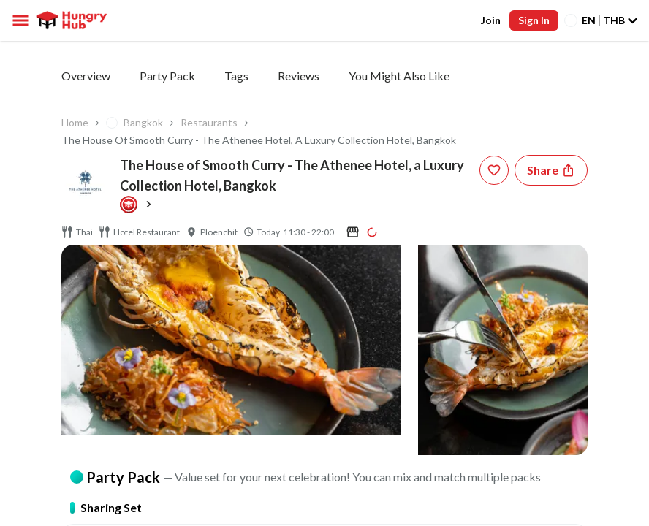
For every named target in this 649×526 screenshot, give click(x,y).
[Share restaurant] (551, 170)
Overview (85, 76)
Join (491, 20)
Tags (236, 76)
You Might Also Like (399, 76)
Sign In (534, 20)
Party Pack (167, 76)
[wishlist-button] (494, 170)
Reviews (298, 76)
